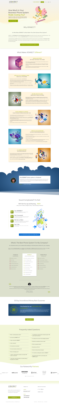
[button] (58, 374)
